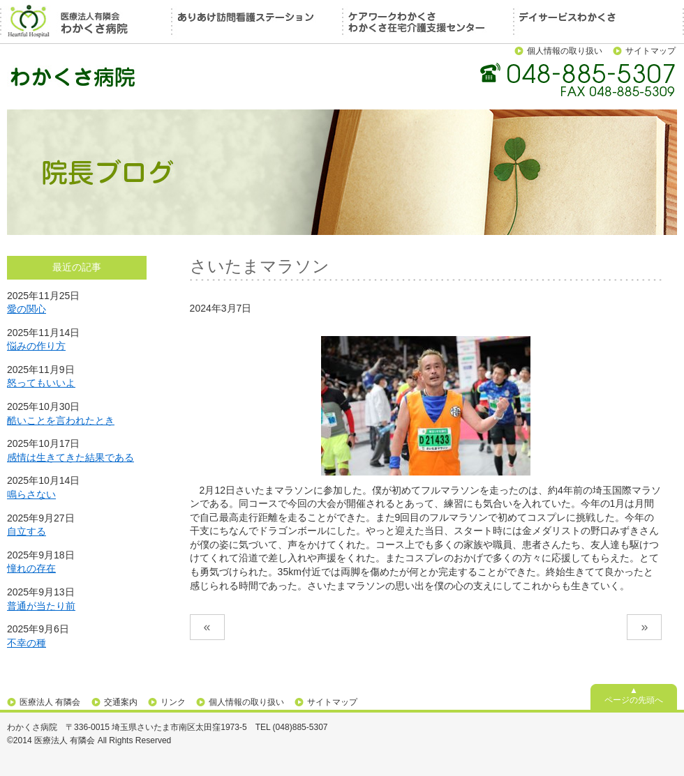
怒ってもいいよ (41, 382)
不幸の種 (26, 642)
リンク (173, 702)
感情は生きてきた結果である (70, 457)
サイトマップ (650, 51)
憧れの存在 (31, 568)
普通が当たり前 (41, 605)
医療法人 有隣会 (50, 702)
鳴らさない (31, 494)
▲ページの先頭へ (633, 694)
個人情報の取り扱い (564, 51)
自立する (26, 531)
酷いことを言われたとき (60, 420)
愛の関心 (26, 308)
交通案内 (120, 702)
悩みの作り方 (36, 345)
